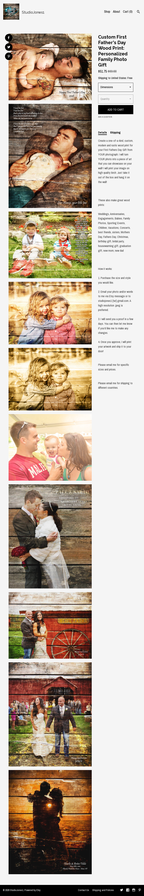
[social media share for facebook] (8, 38)
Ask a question (105, 117)
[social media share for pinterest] (8, 57)
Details (102, 132)
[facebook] (127, 890)
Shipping (115, 132)
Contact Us (83, 890)
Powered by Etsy (32, 890)
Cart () (127, 11)
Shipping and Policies (103, 890)
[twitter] (121, 890)
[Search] (138, 12)
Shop (107, 11)
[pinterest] (139, 890)
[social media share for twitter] (8, 47)
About (116, 11)
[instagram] (133, 890)
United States (118, 78)
